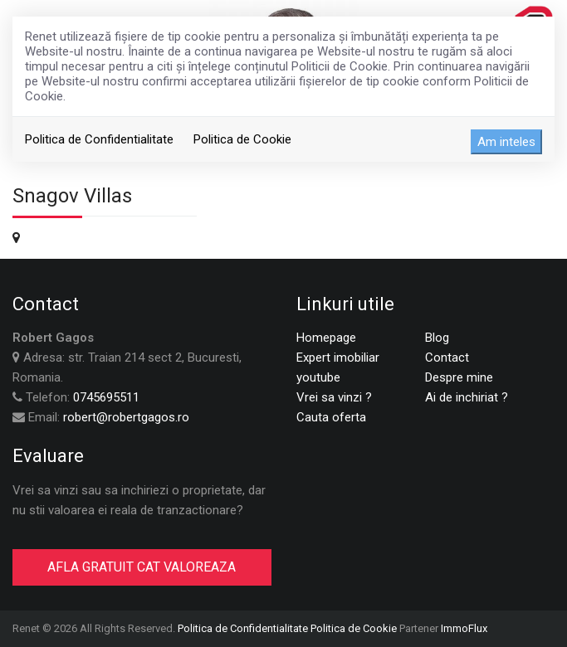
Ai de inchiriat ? (466, 397)
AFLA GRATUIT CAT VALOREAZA (141, 567)
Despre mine (459, 377)
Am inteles (506, 141)
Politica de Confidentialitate (99, 139)
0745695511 (106, 397)
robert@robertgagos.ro (126, 417)
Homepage (326, 337)
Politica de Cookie (242, 139)
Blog (437, 337)
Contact (447, 357)
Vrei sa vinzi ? (334, 397)
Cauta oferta (331, 417)
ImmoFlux (464, 628)
